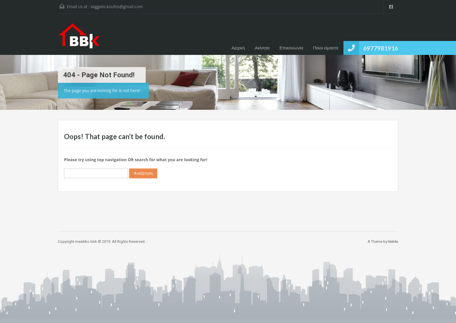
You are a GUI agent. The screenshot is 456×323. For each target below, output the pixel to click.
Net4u (393, 241)
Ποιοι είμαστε (326, 47)
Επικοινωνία (291, 47)
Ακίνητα (262, 47)
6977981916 (380, 48)
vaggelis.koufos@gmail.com (116, 6)
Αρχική (238, 47)
